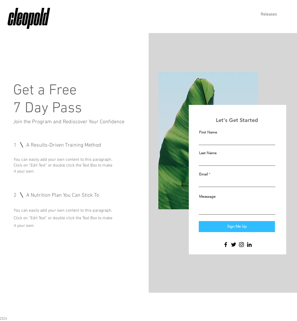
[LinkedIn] (249, 244)
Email (203, 174)
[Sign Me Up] (237, 226)
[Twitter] (233, 244)
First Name (208, 132)
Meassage (207, 196)
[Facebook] (225, 244)
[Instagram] (241, 244)
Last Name (208, 153)
